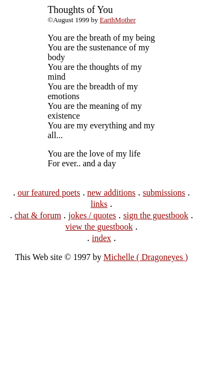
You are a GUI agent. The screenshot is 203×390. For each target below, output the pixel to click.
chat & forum (38, 215)
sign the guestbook (155, 215)
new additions (111, 192)
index (102, 238)
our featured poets (48, 192)
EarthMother (117, 20)
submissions (164, 192)
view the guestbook (99, 226)
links (98, 204)
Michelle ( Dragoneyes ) (145, 257)
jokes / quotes (92, 215)
